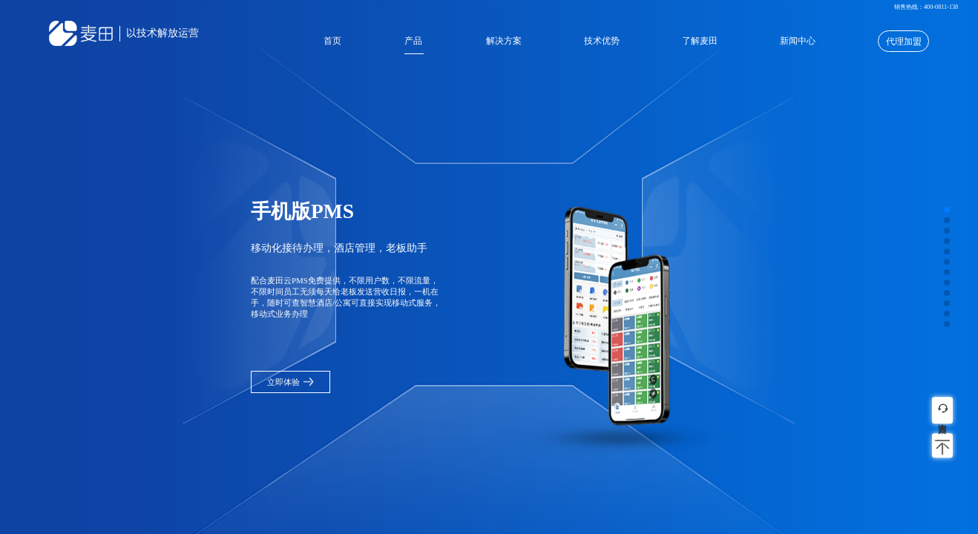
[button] (947, 210)
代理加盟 (904, 41)
